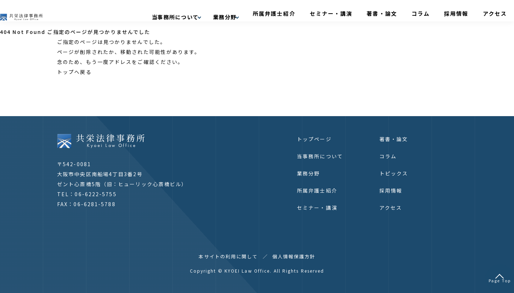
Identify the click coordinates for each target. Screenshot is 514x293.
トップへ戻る (74, 71)
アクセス (489, 13)
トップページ (314, 139)
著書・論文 (405, 13)
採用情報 (460, 13)
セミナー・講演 (365, 13)
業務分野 (308, 173)
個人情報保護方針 (294, 256)
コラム (434, 13)
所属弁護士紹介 (319, 13)
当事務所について (320, 156)
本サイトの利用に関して (228, 256)
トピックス (393, 173)
